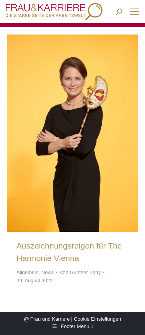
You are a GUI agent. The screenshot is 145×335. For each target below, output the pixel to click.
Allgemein (28, 272)
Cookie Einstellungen (97, 319)
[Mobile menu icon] (134, 11)
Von (80, 272)
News (47, 272)
